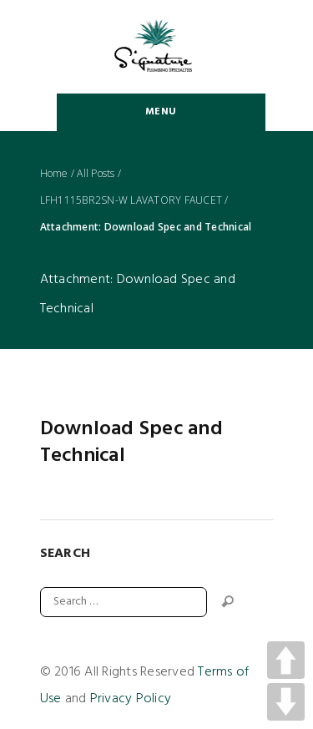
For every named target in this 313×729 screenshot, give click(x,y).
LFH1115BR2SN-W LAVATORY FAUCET (131, 200)
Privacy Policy (131, 699)
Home (54, 174)
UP (286, 660)
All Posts (95, 174)
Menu (160, 112)
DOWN (286, 702)
